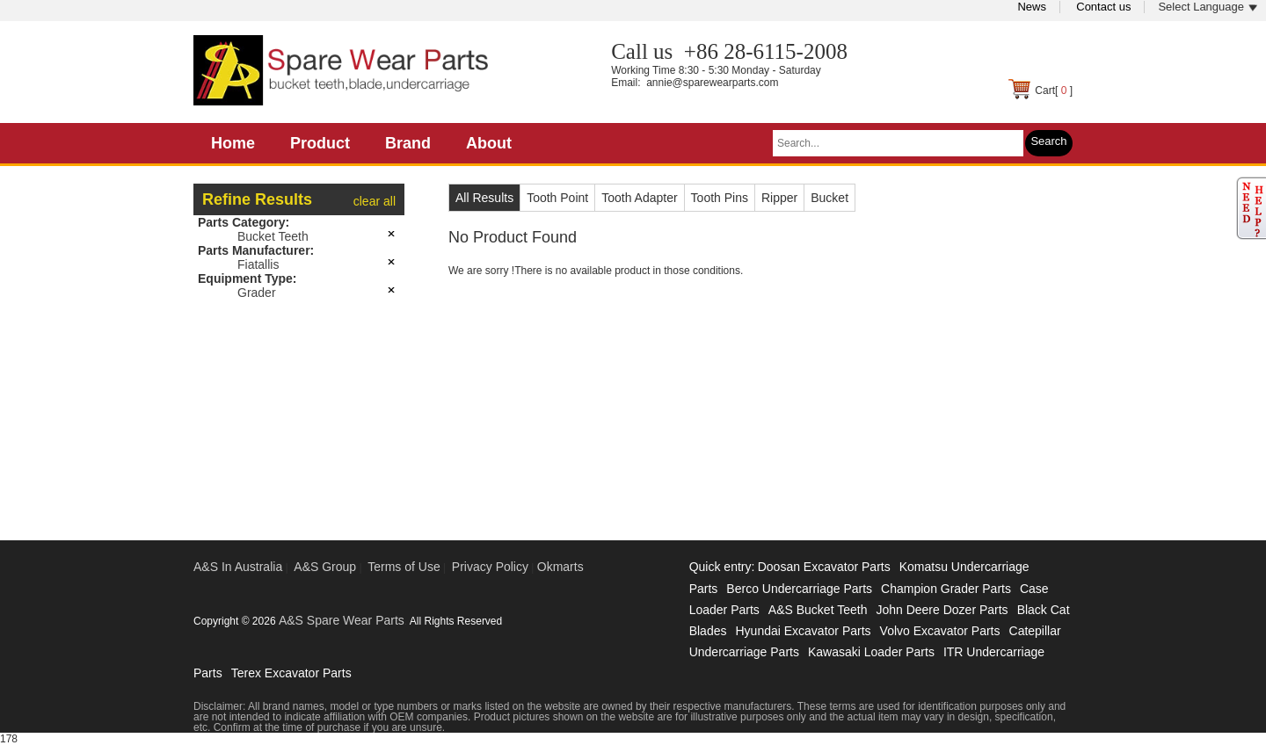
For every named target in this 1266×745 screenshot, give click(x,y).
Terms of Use (403, 567)
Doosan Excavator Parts (824, 567)
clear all (374, 201)
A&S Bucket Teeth (818, 610)
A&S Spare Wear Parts (341, 620)
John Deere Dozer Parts (942, 610)
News (1031, 6)
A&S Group (325, 567)
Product (320, 143)
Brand (408, 143)
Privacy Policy (490, 567)
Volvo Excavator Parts (940, 631)
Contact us (1103, 6)
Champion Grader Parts (946, 589)
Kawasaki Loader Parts (871, 652)
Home (233, 143)
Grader (256, 293)
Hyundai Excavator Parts (802, 631)
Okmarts (560, 567)
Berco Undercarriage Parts (799, 589)
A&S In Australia (237, 567)
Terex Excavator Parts (291, 673)
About (489, 143)
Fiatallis (258, 264)
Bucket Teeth (273, 236)
